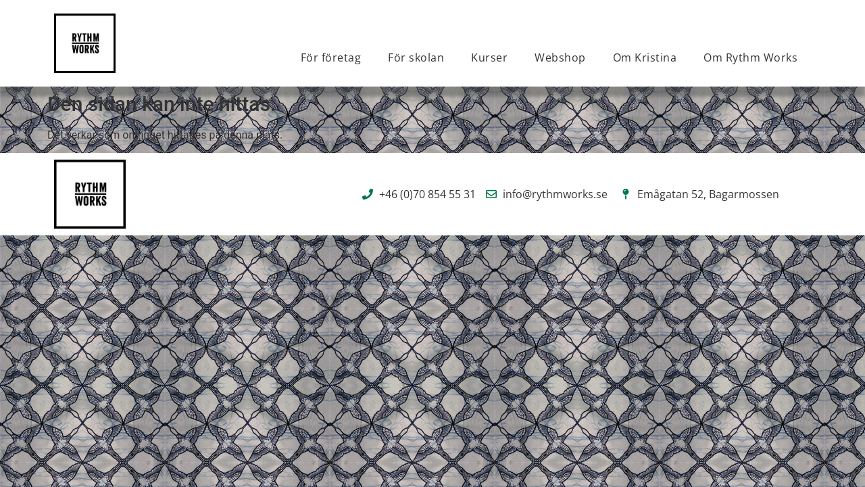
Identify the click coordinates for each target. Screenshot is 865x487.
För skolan (416, 57)
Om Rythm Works (750, 57)
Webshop (560, 57)
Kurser (489, 57)
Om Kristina (645, 57)
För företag (331, 57)
